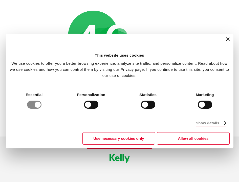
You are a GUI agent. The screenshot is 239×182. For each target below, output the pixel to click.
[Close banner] (228, 39)
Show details (207, 123)
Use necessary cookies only (118, 138)
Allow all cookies (193, 138)
